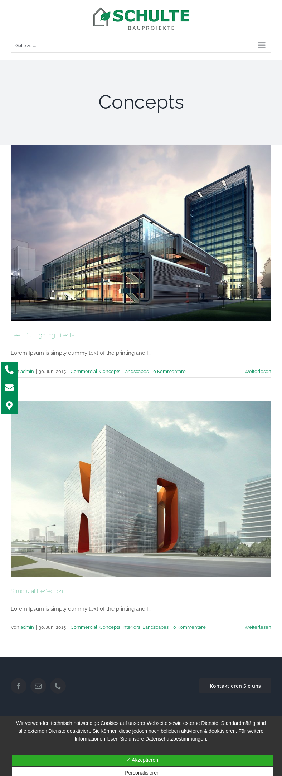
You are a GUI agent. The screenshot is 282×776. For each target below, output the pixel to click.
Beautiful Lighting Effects (42, 335)
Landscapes (135, 371)
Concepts (109, 371)
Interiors (131, 627)
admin (27, 371)
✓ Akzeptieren (142, 760)
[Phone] (58, 686)
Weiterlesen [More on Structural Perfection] (257, 627)
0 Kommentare (169, 371)
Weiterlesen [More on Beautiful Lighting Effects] (257, 371)
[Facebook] (18, 686)
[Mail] (38, 686)
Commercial (83, 371)
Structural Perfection (37, 591)
